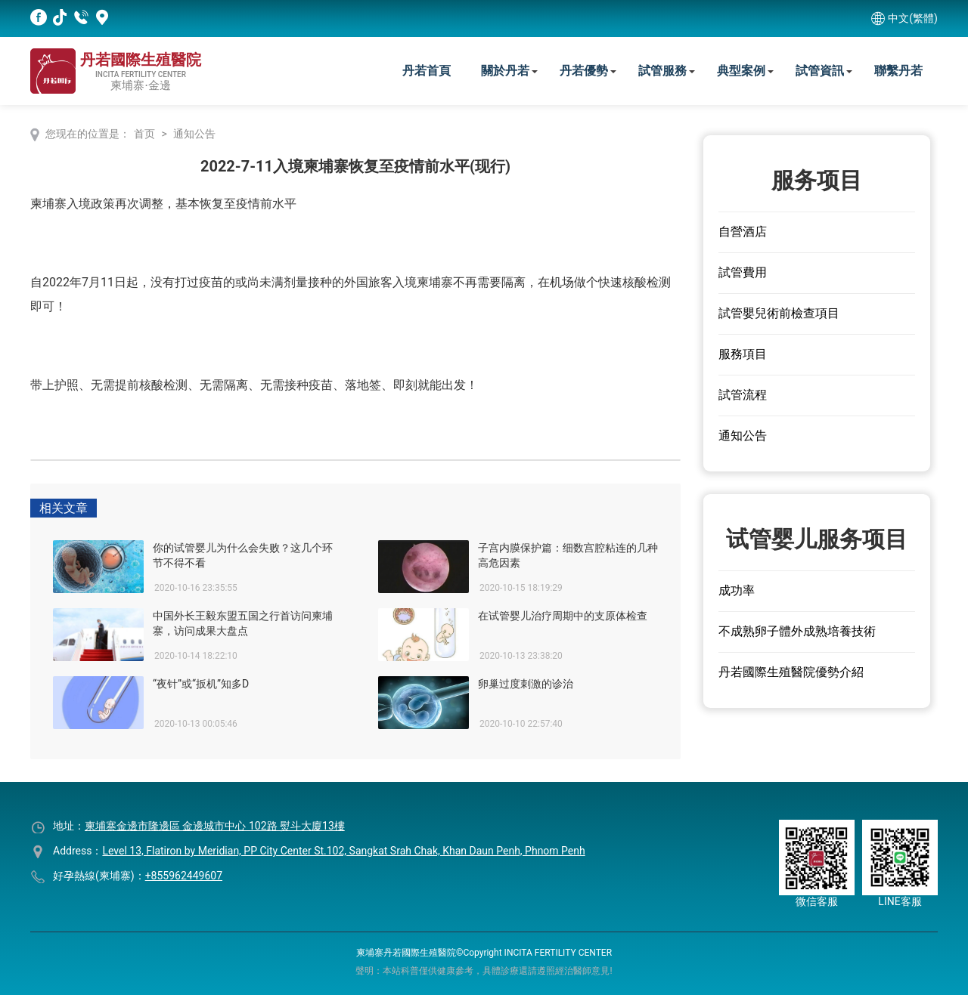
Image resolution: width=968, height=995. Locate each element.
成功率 (736, 590)
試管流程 (742, 395)
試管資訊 (820, 70)
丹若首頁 (426, 70)
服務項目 (742, 354)
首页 (144, 134)
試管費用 (742, 272)
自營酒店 (742, 231)
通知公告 (194, 134)
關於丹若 (505, 70)
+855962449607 (183, 876)
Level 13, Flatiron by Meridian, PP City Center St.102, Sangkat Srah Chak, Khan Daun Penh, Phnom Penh (343, 851)
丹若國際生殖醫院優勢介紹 (791, 672)
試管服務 (662, 70)
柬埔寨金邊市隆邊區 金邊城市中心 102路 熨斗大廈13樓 (215, 826)
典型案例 (741, 70)
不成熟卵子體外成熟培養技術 (797, 631)
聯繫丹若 (898, 70)
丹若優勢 (584, 70)
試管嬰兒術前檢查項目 (778, 313)
